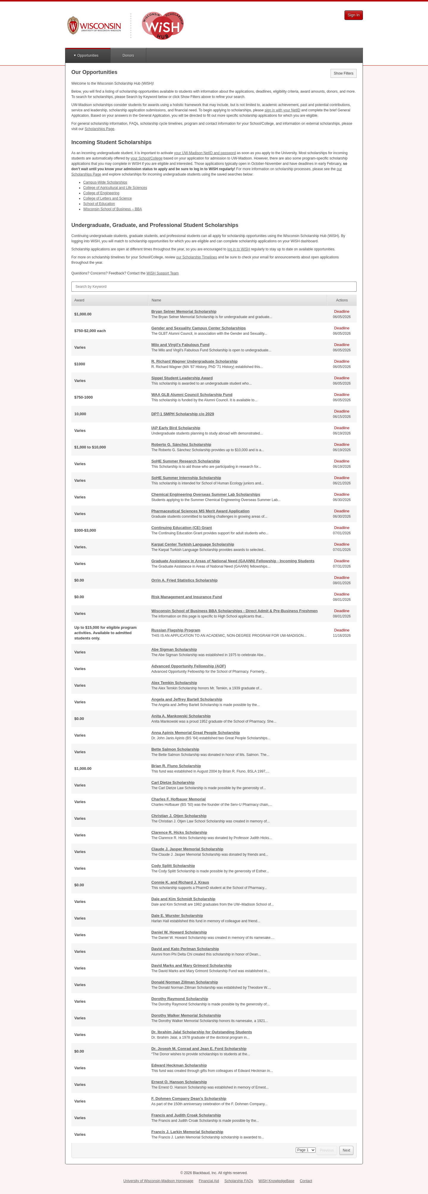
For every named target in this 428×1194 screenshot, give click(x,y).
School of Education (99, 204)
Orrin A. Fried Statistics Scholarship (184, 580)
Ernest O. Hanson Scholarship (179, 1082)
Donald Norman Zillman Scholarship (184, 982)
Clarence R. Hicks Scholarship (179, 832)
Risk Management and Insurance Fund (186, 597)
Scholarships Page (99, 129)
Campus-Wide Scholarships (105, 182)
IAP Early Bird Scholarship (175, 428)
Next (346, 1150)
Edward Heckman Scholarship (179, 1065)
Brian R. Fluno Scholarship (176, 766)
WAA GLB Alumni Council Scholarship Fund (191, 394)
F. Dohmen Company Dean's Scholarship (188, 1098)
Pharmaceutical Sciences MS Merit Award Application (200, 511)
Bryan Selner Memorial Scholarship (183, 311)
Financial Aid (209, 1181)
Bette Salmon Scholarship (175, 749)
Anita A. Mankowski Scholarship (181, 716)
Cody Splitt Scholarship (173, 865)
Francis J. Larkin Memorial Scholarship (187, 1132)
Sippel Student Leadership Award (182, 378)
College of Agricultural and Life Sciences (115, 188)
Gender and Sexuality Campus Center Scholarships (198, 328)
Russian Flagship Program (175, 630)
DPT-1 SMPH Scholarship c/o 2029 (182, 414)
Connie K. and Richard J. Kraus (180, 882)
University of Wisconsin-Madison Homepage (158, 1181)
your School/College (146, 158)
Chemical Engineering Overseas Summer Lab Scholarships (205, 494)
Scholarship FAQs (238, 1181)
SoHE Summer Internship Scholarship (186, 478)
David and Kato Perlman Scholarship (185, 949)
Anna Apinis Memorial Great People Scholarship (195, 732)
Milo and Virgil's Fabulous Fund (180, 344)
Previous (327, 1150)
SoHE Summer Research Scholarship (185, 461)
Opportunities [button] (87, 55)
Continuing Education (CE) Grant (181, 527)
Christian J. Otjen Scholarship (179, 816)
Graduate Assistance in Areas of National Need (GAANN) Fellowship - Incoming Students (232, 561)
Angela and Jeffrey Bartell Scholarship (186, 699)
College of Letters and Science (107, 198)
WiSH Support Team (163, 273)
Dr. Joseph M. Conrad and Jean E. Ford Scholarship (198, 1048)
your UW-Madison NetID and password (205, 153)
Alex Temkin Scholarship (174, 682)
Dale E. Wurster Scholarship (177, 915)
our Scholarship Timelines (196, 257)
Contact (306, 1181)
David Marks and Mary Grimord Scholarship (191, 965)
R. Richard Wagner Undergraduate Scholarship (194, 361)
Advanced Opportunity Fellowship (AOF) (188, 666)
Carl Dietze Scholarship (172, 782)
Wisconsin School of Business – (112, 209)
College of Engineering (101, 193)
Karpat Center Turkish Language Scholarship (192, 544)
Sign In (354, 15)
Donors (128, 55)
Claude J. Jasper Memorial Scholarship (187, 849)
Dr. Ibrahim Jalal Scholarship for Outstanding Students (201, 1032)
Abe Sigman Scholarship (174, 649)
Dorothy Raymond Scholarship (179, 998)
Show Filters (343, 73)
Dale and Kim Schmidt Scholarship (183, 899)
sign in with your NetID (282, 110)
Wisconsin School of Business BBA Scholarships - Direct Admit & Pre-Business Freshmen (234, 611)
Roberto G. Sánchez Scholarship (181, 444)
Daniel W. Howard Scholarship (179, 932)
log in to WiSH (238, 249)
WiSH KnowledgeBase (277, 1181)
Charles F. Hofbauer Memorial (178, 799)
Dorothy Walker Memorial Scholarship (186, 1015)
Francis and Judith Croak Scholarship (186, 1115)
